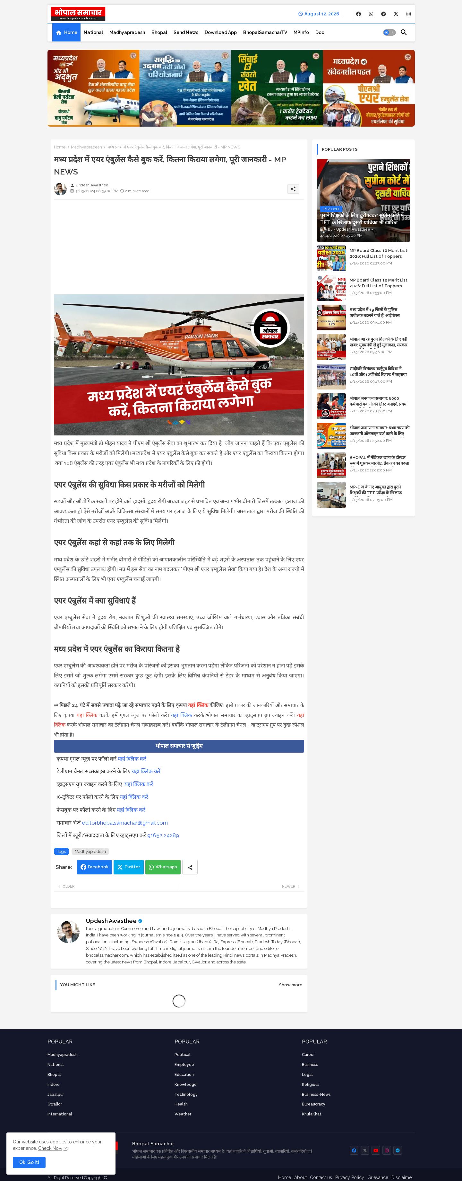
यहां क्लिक (198, 705)
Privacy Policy (349, 1177)
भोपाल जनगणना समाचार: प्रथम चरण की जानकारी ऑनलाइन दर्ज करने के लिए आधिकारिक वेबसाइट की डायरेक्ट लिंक (379, 433)
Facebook (98, 866)
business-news (316, 1094)
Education (184, 1074)
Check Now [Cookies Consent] (50, 1148)
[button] (389, 32)
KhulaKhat (311, 1114)
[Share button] (190, 867)
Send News (186, 32)
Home (70, 32)
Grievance (377, 1177)
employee (184, 1064)
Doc (319, 32)
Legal (307, 1074)
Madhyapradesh (127, 32)
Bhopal (159, 32)
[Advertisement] (179, 249)
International (59, 1114)
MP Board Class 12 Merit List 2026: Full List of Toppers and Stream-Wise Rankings (378, 286)
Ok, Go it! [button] (29, 1162)
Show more (291, 984)
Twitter (132, 866)
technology (186, 1094)
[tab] (66, 32)
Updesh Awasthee (111, 920)
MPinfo (301, 32)
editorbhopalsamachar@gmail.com (125, 822)
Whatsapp (166, 866)
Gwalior (54, 1104)
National (93, 32)
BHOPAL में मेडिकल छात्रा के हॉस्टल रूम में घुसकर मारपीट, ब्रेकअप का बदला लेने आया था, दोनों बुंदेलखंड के (379, 463)
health (181, 1104)
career (308, 1054)
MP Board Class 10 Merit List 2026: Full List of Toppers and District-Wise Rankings (378, 256)
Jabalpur (55, 1094)
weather (183, 1114)
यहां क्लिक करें (132, 759)
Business (310, 1064)
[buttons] (359, 14)
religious (311, 1084)
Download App (221, 32)
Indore (53, 1084)
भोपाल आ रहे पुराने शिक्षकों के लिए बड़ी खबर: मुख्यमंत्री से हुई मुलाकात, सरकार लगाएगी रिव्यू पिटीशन (378, 345)
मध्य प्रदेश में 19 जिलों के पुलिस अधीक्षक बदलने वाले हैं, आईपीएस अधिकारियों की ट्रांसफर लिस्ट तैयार (375, 315)
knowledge (186, 1084)
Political (183, 1054)
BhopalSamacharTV (265, 32)
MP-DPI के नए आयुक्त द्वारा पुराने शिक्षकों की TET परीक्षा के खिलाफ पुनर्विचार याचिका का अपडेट (376, 493)
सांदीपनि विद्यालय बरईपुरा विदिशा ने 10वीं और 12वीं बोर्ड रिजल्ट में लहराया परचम (378, 374)
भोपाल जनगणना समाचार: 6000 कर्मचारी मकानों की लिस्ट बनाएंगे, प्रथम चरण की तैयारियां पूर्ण (378, 404)
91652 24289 (163, 835)
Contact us (321, 1177)
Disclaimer (402, 1177)
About (300, 1177)
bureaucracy (313, 1104)
